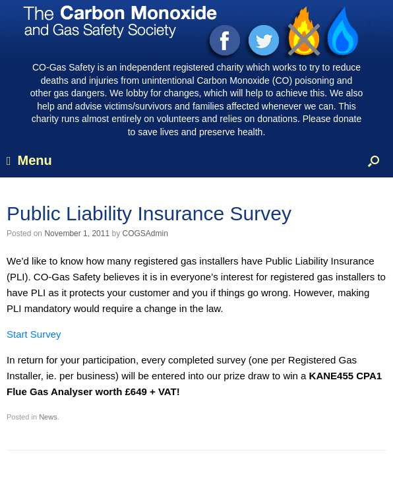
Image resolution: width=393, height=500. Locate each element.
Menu (29, 160)
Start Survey (34, 334)
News (48, 417)
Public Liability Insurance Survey (149, 213)
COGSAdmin (144, 233)
